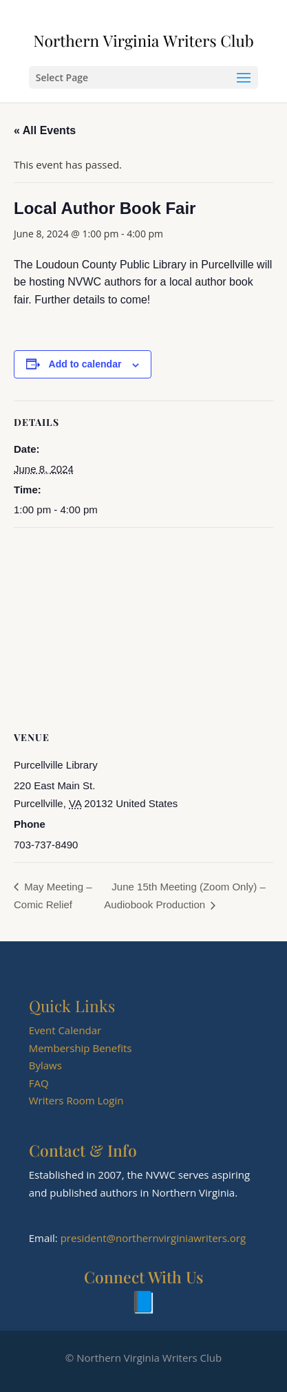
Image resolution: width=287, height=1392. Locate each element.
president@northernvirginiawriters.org (153, 1238)
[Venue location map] (143, 627)
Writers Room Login (76, 1100)
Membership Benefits (80, 1048)
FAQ (39, 1083)
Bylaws (45, 1065)
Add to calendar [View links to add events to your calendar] (85, 364)
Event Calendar (65, 1030)
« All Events (45, 130)
